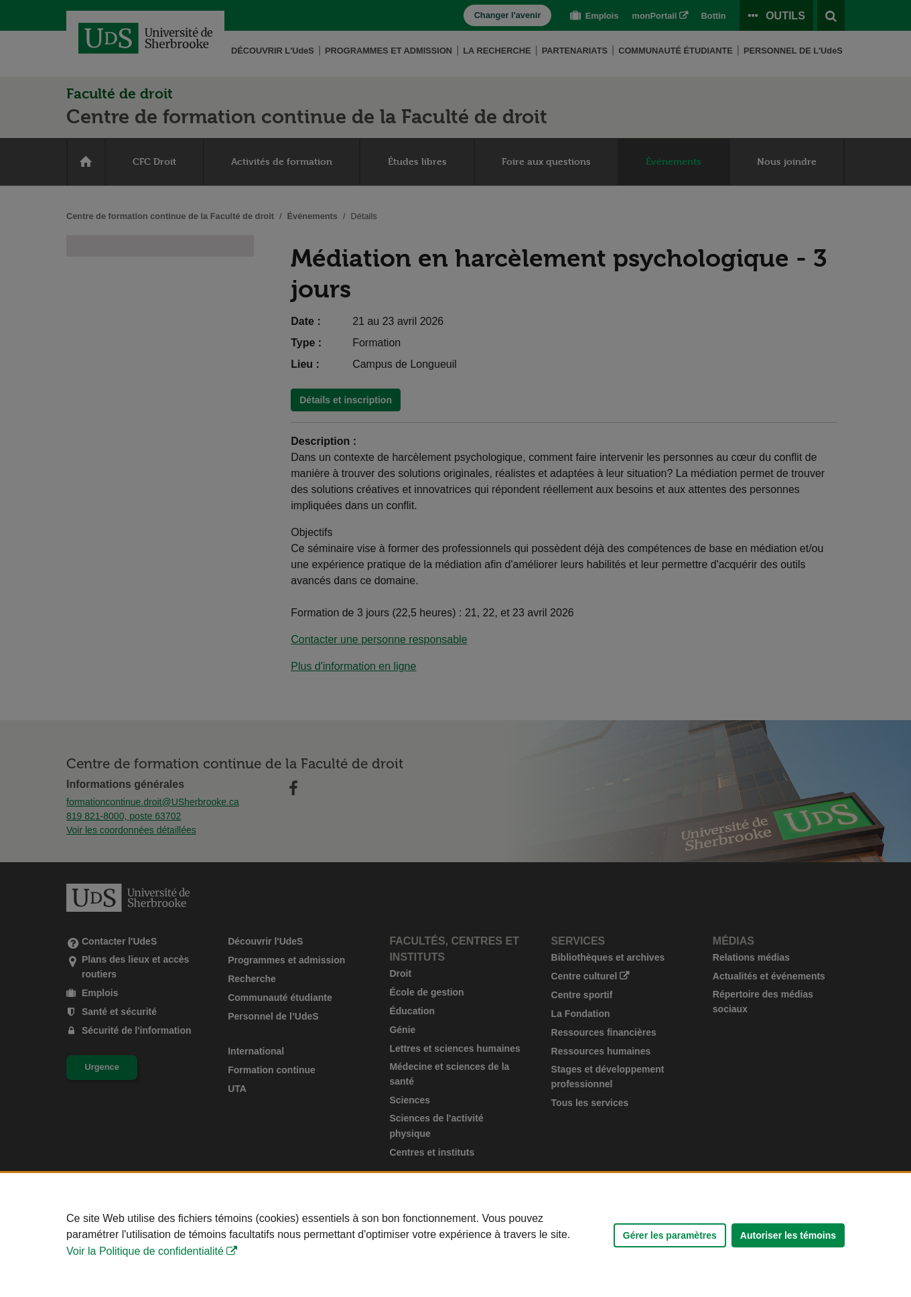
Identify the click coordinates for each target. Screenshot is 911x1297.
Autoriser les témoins (788, 1235)
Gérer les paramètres (670, 1235)
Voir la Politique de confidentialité (145, 1251)
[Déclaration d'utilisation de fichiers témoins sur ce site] (455, 1235)
